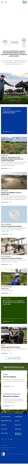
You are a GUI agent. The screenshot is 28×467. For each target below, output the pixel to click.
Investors (3, 425)
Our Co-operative (5, 416)
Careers (17, 420)
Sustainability (18, 416)
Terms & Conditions (5, 449)
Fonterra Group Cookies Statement (8, 447)
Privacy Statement (5, 445)
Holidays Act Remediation (18, 434)
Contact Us (18, 425)
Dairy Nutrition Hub (6, 420)
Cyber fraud (18, 429)
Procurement (4, 433)
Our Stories (4, 429)
